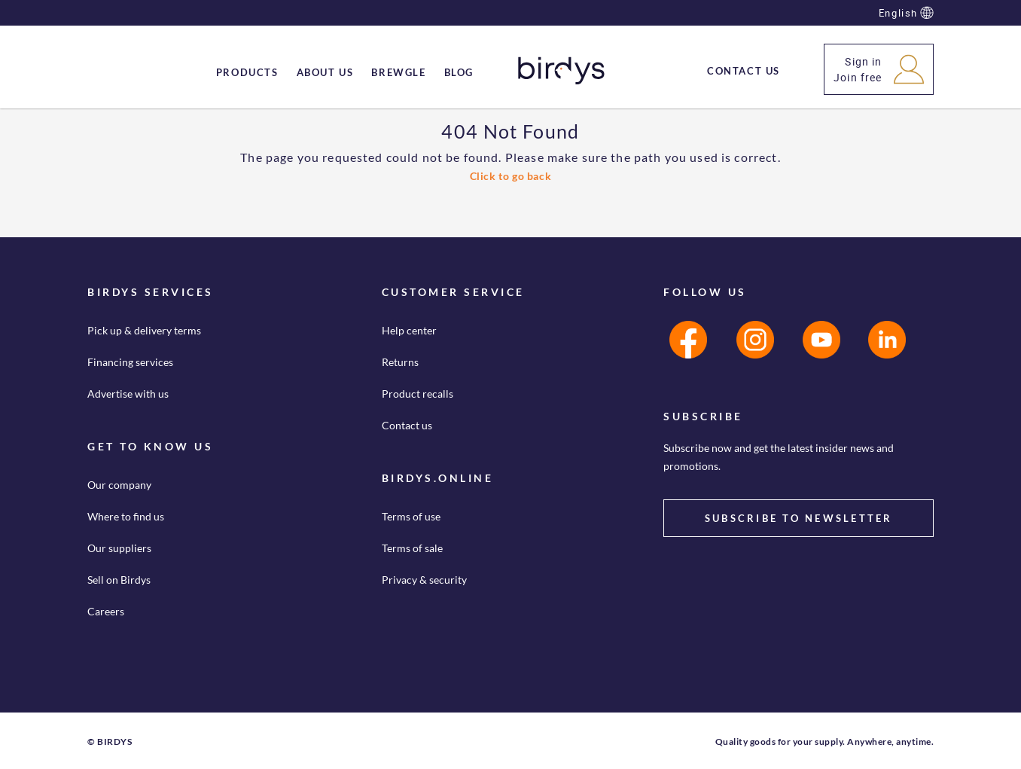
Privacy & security (424, 579)
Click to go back (511, 175)
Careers (105, 611)
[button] (879, 69)
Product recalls (417, 393)
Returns (400, 362)
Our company (119, 484)
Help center (409, 330)
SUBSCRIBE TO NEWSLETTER (799, 518)
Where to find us (125, 516)
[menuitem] (247, 72)
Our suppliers (119, 548)
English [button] (906, 13)
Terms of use (411, 516)
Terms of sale (412, 548)
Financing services (130, 362)
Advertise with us (128, 393)
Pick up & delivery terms (144, 330)
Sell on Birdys (119, 579)
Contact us (407, 425)
